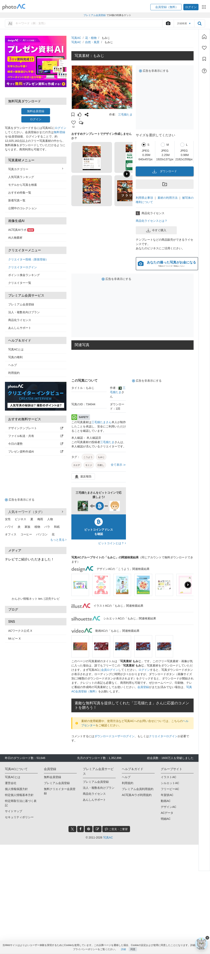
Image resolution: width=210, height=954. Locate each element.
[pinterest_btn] (88, 829)
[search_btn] (199, 23)
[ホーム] (204, 36)
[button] (166, 7)
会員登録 (143, 687)
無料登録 (59, 132)
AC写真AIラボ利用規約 (137, 795)
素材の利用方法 (168, 197)
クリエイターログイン (22, 267)
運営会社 (10, 783)
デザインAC (168, 806)
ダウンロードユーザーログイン (114, 736)
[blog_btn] (97, 829)
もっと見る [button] (58, 539)
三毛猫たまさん (101, 422)
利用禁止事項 (144, 197)
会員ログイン (109, 669)
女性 (8, 519)
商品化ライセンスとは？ (151, 220)
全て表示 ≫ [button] (118, 464)
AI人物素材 (15, 237)
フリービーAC (170, 789)
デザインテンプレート (35, 428)
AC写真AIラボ (21, 229)
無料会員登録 (35, 111)
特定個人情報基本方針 (19, 795)
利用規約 (14, 372)
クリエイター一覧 (19, 282)
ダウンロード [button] (164, 171)
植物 (37, 526)
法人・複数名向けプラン (24, 312)
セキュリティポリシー (19, 817)
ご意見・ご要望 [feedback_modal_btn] (116, 829)
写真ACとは (16, 349)
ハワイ (9, 526)
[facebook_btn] (80, 829)
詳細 (123, 949)
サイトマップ (13, 811)
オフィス (10, 534)
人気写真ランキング (21, 177)
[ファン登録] (204, 48)
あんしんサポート (19, 327)
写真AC (76, 37)
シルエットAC (170, 783)
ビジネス (20, 519)
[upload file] (168, 23)
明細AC (165, 818)
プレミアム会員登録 (21, 304)
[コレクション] (204, 59)
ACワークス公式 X (20, 630)
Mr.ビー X (14, 638)
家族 (27, 526)
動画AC (165, 801)
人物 (50, 519)
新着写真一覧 (16, 200)
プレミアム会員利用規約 (137, 789)
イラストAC (168, 777)
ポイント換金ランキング (24, 275)
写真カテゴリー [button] (35, 169)
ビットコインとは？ (112, 543)
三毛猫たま (125, 114)
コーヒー (26, 534)
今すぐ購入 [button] (156, 230)
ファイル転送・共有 (35, 436)
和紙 (57, 526)
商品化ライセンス (19, 320)
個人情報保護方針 (16, 789)
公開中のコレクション (22, 208)
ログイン (35, 119)
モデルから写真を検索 (22, 184)
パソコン (42, 534)
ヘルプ (12, 365)
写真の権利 (15, 357)
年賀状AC (167, 795)
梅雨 (40, 519)
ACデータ (167, 812)
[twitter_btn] (72, 829)
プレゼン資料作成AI (35, 451)
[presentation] (188, 585)
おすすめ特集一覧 (19, 192)
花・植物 (91, 37)
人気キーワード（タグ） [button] (35, 512)
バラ (47, 526)
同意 (132, 949)
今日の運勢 (35, 443)
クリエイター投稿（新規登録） (28, 259)
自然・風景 (92, 42)
